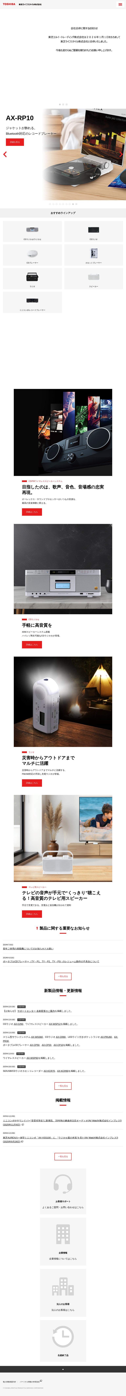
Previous (5, 154)
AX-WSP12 (55, 1024)
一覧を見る (63, 976)
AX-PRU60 (106, 1037)
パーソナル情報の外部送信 (31, 1381)
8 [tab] (73, 204)
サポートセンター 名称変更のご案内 (36, 1011)
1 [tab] (60, 104)
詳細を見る (15, 142)
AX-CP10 (58, 1045)
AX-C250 (18, 1024)
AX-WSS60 (37, 1037)
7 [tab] (70, 204)
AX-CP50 (34, 1045)
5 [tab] (63, 204)
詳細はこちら (32, 512)
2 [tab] (53, 204)
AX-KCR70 (49, 1071)
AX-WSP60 (32, 1058)
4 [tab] (60, 204)
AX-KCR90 (62, 1071)
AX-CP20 (46, 1045)
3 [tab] (56, 204)
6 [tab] (66, 204)
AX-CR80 (61, 1037)
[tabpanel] (63, 55)
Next (121, 154)
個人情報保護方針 (9, 1382)
